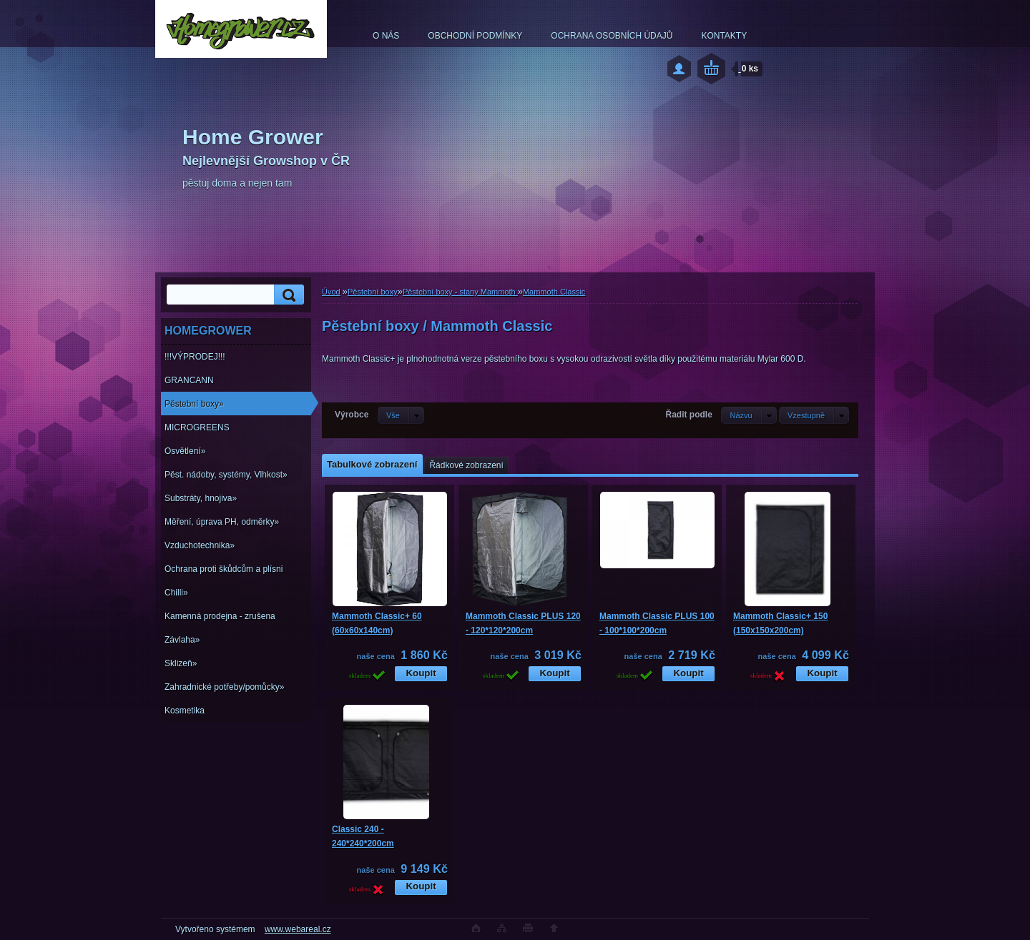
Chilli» (176, 593)
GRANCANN (189, 380)
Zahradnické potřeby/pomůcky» (224, 687)
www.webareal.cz (298, 929)
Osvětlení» (185, 451)
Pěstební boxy (373, 291)
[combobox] (748, 415)
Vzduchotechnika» (200, 545)
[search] (287, 295)
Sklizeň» (181, 663)
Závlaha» (182, 640)
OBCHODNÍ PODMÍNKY (475, 36)
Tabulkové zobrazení (372, 464)
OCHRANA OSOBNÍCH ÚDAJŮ (611, 36)
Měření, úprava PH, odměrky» (222, 522)
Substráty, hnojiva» (201, 498)
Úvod (331, 291)
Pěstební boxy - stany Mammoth (460, 291)
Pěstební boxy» (194, 404)
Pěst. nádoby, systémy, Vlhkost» (226, 475)
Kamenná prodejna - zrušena (220, 616)
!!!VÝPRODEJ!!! (195, 357)
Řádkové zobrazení (466, 465)
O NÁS (386, 36)
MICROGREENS (197, 427)
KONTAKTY (724, 36)
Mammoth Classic (554, 291)
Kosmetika (185, 711)
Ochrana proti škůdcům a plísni (224, 569)
